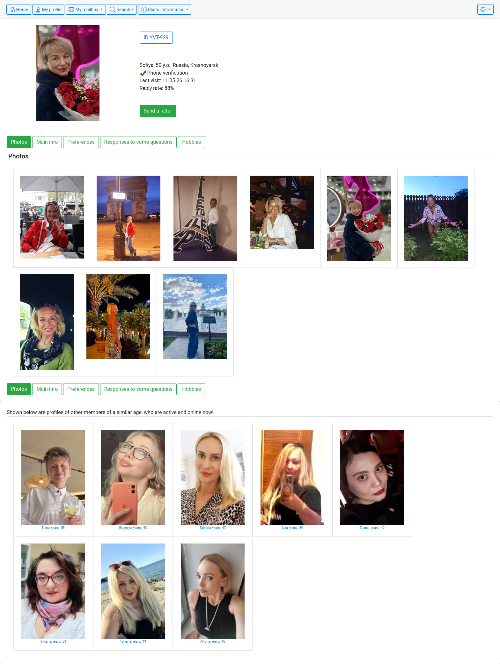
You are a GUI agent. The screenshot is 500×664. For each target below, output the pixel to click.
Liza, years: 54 (292, 527)
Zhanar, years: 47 (372, 527)
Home (18, 9)
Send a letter (158, 111)
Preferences (80, 142)
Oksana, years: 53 (53, 641)
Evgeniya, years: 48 (133, 527)
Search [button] (120, 9)
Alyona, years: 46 (212, 641)
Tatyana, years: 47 (213, 527)
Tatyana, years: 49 (133, 641)
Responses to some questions (138, 142)
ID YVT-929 (156, 37)
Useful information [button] (163, 9)
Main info (47, 142)
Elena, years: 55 (53, 527)
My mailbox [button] (84, 9)
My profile (48, 9)
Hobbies (191, 142)
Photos (19, 142)
